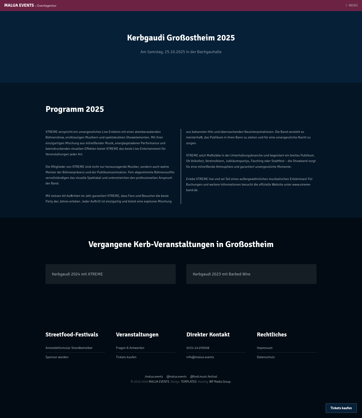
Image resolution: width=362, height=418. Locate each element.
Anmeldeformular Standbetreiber (69, 348)
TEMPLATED (188, 382)
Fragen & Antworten (130, 348)
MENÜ (353, 5)
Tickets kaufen (341, 408)
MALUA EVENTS (30, 5)
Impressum (265, 348)
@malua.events (177, 376)
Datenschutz (266, 357)
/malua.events (154, 376)
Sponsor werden (56, 357)
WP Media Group (220, 382)
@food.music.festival (203, 376)
